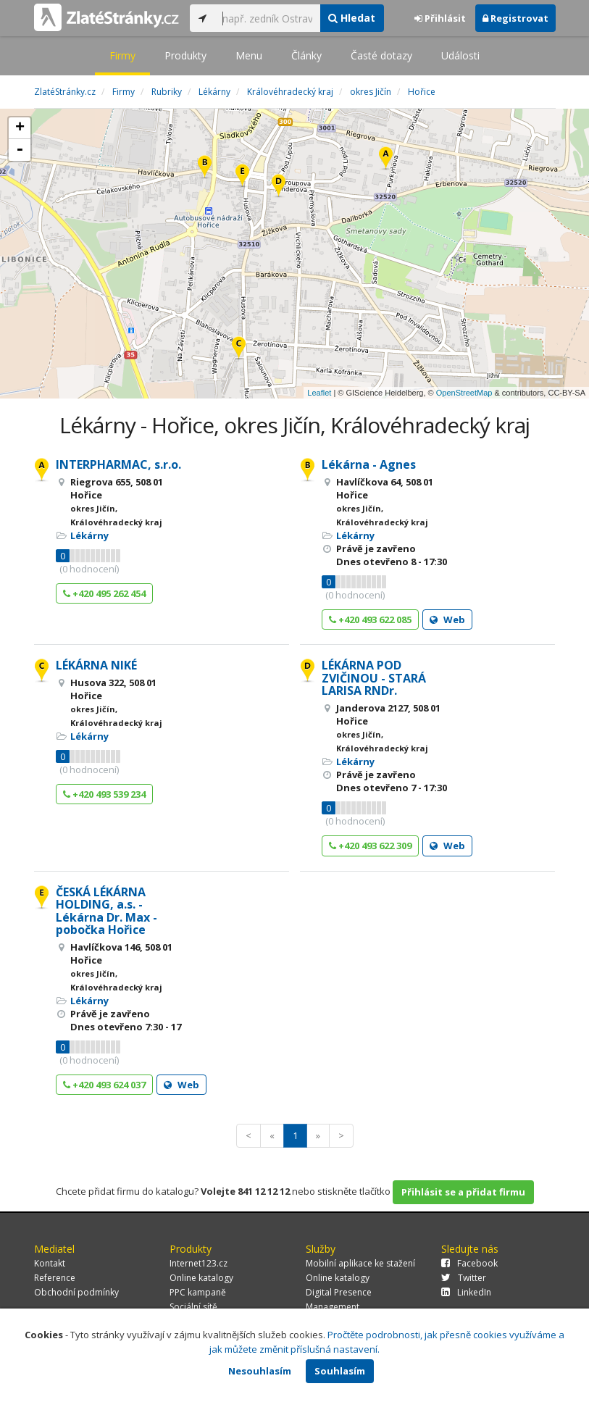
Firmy (122, 55)
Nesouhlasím (259, 1370)
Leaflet (319, 392)
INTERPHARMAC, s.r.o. (118, 464)
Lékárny (89, 535)
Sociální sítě (193, 1307)
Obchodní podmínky (76, 1292)
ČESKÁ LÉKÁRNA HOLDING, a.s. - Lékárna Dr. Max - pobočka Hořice (106, 911)
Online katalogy (201, 1278)
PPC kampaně (198, 1292)
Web (447, 619)
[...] (267, 18)
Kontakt (49, 1263)
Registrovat (515, 18)
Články (306, 55)
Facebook (469, 1263)
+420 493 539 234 (104, 794)
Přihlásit (440, 18)
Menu (248, 55)
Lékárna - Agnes (369, 464)
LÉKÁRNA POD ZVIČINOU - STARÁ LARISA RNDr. (374, 677)
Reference (54, 1278)
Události (460, 55)
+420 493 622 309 (370, 845)
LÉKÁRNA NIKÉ (96, 665)
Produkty (185, 55)
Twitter (463, 1278)
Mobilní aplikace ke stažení (360, 1263)
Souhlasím (339, 1370)
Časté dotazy (381, 55)
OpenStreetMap (464, 392)
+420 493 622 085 (370, 619)
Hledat (351, 18)
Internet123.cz (198, 1263)
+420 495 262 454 (104, 593)
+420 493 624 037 (104, 1084)
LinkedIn (466, 1292)
